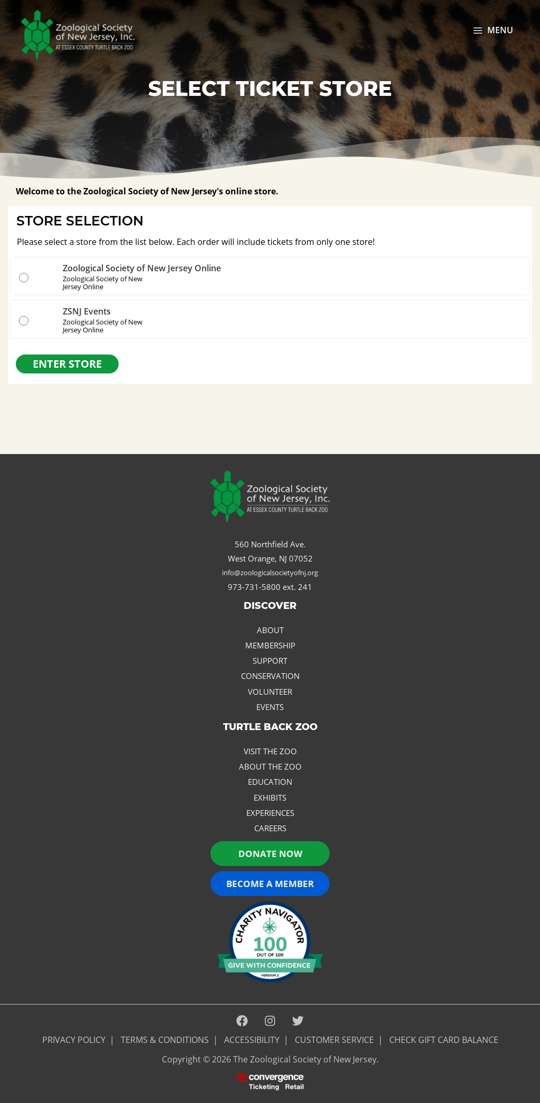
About (270, 630)
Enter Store (67, 364)
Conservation (270, 676)
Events (270, 707)
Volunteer (270, 691)
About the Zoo (270, 766)
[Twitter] (298, 1021)
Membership (270, 645)
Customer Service (334, 1040)
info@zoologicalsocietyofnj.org (270, 572)
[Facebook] (242, 1021)
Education (270, 781)
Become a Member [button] (270, 884)
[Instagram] (270, 1021)
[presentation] (270, 1081)
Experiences (270, 812)
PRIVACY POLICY (73, 1040)
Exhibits (270, 797)
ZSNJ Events (87, 311)
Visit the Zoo (270, 751)
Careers (270, 828)
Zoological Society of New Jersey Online (142, 268)
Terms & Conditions (165, 1040)
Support (270, 660)
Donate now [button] (270, 854)
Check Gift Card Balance (443, 1040)
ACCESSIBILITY (251, 1040)
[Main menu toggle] (493, 30)
